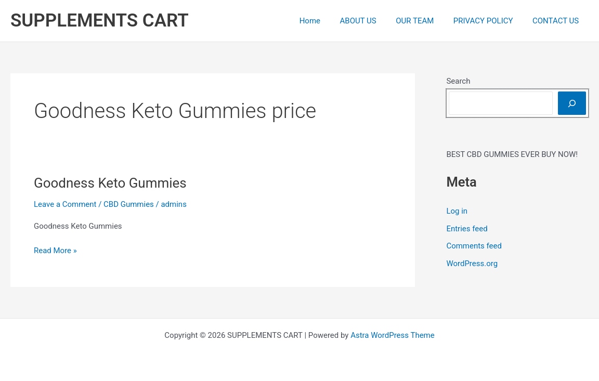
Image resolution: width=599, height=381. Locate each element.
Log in (456, 211)
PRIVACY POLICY (489, 20)
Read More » (55, 250)
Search (458, 81)
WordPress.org (472, 263)
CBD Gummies (128, 204)
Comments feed (474, 246)
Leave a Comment (65, 204)
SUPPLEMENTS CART (99, 20)
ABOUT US (372, 20)
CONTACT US (558, 20)
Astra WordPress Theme (392, 335)
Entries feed (466, 228)
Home (327, 20)
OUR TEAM (425, 20)
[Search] (572, 103)
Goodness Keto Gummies (110, 183)
